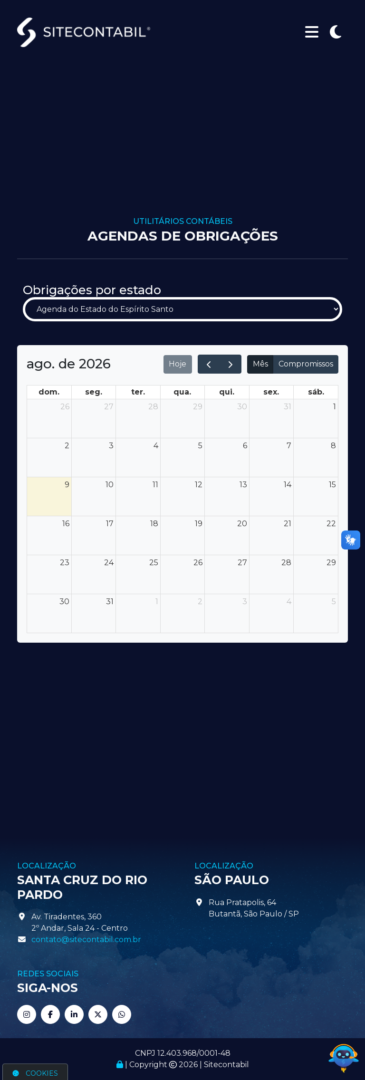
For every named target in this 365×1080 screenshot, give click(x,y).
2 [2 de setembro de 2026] (200, 601)
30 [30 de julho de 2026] (242, 406)
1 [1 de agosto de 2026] (334, 406)
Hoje (177, 363)
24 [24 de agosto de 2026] (109, 562)
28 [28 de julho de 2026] (153, 406)
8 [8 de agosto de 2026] (333, 445)
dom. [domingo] (48, 391)
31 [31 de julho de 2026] (287, 406)
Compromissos (306, 363)
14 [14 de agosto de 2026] (287, 484)
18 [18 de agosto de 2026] (154, 523)
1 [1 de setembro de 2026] (156, 601)
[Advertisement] (182, 145)
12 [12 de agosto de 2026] (198, 484)
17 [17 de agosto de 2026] (110, 523)
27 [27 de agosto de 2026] (242, 562)
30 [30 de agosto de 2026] (64, 601)
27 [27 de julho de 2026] (109, 406)
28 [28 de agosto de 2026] (286, 562)
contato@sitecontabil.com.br (86, 939)
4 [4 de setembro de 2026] (289, 601)
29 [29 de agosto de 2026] (331, 562)
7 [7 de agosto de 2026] (289, 445)
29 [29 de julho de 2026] (197, 406)
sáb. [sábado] (316, 391)
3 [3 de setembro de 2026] (244, 601)
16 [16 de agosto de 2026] (65, 523)
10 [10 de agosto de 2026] (110, 484)
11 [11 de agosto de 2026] (155, 484)
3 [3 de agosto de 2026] (111, 445)
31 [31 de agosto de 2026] (110, 601)
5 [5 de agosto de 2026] (200, 445)
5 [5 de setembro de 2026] (334, 601)
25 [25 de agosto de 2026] (153, 562)
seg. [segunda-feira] (93, 391)
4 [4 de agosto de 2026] (156, 445)
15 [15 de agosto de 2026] (332, 484)
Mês (260, 363)
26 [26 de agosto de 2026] (197, 562)
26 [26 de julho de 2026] (64, 406)
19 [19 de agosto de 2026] (198, 523)
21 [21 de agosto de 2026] (287, 523)
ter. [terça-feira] (138, 391)
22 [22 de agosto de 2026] (331, 523)
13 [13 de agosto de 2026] (243, 484)
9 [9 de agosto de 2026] (67, 484)
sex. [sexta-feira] (271, 391)
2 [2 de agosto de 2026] (67, 445)
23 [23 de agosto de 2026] (64, 562)
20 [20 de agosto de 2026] (242, 523)
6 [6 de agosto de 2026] (245, 445)
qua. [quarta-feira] (182, 391)
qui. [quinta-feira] (226, 391)
